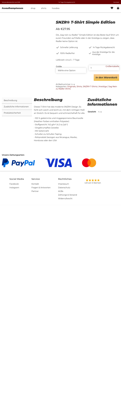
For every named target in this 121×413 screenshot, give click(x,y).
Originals (71, 86)
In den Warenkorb (106, 77)
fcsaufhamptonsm (12, 8)
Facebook (14, 392)
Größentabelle (112, 66)
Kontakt (116, 2)
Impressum (63, 392)
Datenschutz (64, 396)
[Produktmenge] (104, 67)
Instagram (14, 396)
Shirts (43, 8)
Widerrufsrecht (65, 407)
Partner (35, 399)
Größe (59, 66)
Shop (33, 8)
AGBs (60, 399)
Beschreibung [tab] (10, 308)
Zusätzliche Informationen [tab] (16, 315)
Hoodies (56, 8)
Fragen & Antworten (41, 396)
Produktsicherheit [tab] (12, 321)
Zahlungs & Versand (67, 403)
